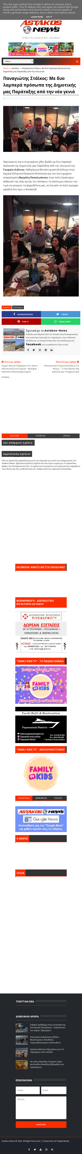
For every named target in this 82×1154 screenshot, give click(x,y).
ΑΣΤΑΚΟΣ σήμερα (41, 855)
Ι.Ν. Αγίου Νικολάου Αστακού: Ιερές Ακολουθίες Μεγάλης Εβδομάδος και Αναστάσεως (47, 1064)
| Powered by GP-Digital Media (55, 1141)
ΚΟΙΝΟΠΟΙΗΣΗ (23, 314)
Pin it (23, 321)
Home (6, 68)
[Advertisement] (42, 408)
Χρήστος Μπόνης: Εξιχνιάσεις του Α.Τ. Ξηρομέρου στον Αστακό (47, 1050)
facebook (40, 435)
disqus (66, 435)
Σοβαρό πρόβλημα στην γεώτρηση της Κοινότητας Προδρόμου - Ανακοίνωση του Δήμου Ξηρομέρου (48, 1027)
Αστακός (15, 68)
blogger (14, 435)
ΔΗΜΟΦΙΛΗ (41, 798)
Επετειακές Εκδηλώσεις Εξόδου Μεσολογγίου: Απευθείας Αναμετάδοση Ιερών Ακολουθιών (45, 1040)
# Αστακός (18, 307)
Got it (49, 17)
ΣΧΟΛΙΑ (58, 798)
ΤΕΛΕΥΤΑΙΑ (24, 798)
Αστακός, (53, 98)
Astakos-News (8, 1141)
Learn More (37, 17)
